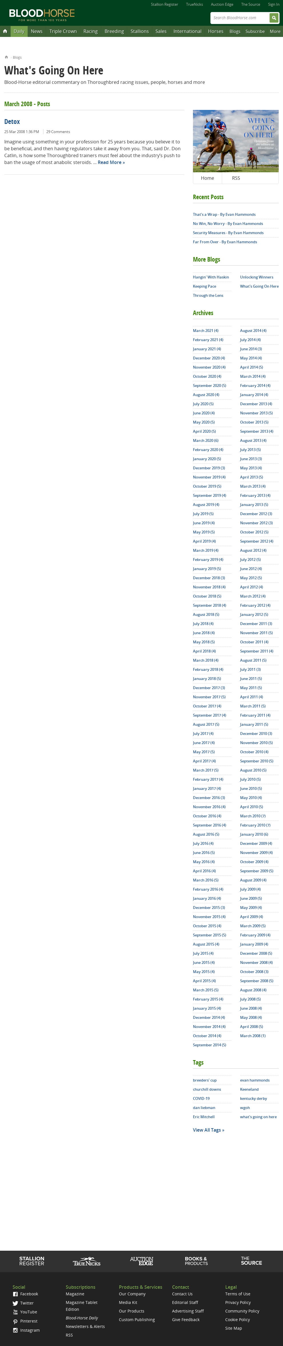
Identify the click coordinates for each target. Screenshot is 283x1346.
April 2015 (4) (204, 980)
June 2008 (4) (251, 1008)
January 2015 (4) (207, 1008)
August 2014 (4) (253, 330)
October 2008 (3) (254, 971)
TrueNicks (194, 4)
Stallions (140, 31)
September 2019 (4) (209, 495)
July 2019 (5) (203, 513)
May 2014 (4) (251, 358)
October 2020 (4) (207, 376)
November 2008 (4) (256, 962)
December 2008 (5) (256, 953)
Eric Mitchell (204, 1116)
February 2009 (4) (255, 935)
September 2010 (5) (256, 761)
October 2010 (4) (254, 751)
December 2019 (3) (209, 468)
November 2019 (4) (209, 477)
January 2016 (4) (207, 898)
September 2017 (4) (209, 715)
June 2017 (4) (204, 742)
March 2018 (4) (205, 660)
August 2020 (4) (206, 394)
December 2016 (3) (209, 797)
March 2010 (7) (253, 816)
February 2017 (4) (208, 779)
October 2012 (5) (254, 532)
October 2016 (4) (207, 816)
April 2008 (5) (251, 1026)
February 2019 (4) (208, 559)
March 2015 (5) (205, 990)
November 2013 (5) (256, 413)
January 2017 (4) (207, 788)
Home (6, 56)
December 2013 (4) (256, 403)
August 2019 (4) (206, 504)
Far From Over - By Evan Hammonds (225, 241)
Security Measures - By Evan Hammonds (228, 232)
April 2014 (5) (251, 367)
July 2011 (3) (250, 669)
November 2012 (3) (256, 522)
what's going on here (258, 1116)
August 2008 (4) (253, 990)
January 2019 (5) (207, 568)
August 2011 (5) (253, 660)
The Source (250, 4)
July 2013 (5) (250, 449)
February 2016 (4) (208, 889)
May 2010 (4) (251, 797)
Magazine (75, 1293)
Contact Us (182, 1293)
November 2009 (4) (256, 852)
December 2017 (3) (209, 687)
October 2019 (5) (207, 486)
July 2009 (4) (250, 889)
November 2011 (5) (256, 632)
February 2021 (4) (208, 339)
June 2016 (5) (204, 852)
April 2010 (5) (251, 806)
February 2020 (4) (208, 449)
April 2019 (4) (204, 541)
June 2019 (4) (204, 522)
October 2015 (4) (207, 925)
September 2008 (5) (256, 980)
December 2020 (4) (209, 358)
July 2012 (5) (250, 559)
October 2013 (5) (254, 422)
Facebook (25, 1293)
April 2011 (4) (251, 696)
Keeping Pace (204, 286)
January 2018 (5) (207, 678)
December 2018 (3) (209, 577)
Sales (161, 31)
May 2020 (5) (204, 422)
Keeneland (249, 1089)
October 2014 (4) (207, 1035)
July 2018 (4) (203, 623)
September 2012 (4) (256, 541)
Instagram (26, 1330)
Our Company (132, 1293)
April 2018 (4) (204, 651)
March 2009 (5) (253, 925)
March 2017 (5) (205, 770)
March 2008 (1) (253, 1035)
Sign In (274, 4)
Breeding (114, 31)
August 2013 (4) (253, 440)
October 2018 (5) (207, 596)
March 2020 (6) (205, 440)
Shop (196, 1261)
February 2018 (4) (208, 669)
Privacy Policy (238, 1302)
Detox (12, 122)
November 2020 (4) (209, 367)
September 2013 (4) (256, 431)
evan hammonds (255, 1080)
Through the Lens (208, 295)
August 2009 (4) (253, 880)
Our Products (131, 1311)
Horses (216, 31)
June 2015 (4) (204, 962)
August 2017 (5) (206, 724)
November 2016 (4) (209, 806)
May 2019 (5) (204, 532)
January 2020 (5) (207, 458)
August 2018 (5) (206, 614)
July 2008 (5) (250, 999)
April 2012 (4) (251, 587)
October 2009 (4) (254, 861)
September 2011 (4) (256, 651)
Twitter (23, 1303)
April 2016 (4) (204, 870)
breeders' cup (205, 1080)
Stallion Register (164, 4)
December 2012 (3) (256, 513)
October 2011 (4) (254, 642)
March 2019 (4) (205, 550)
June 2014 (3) (251, 348)
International (188, 31)
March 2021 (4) (205, 330)
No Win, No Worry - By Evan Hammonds (228, 223)
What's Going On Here (259, 286)
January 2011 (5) (254, 724)
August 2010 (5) (253, 770)
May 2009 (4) (251, 907)
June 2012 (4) (251, 568)
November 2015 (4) (209, 916)
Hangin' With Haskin (211, 277)
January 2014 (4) (254, 394)
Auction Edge (222, 4)
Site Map (233, 1328)
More (275, 31)
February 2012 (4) (255, 605)
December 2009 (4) (256, 843)
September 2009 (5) (256, 870)
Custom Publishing (137, 1319)
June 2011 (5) (251, 678)
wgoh (245, 1107)
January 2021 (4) (207, 348)
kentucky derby (253, 1098)
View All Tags (207, 1130)
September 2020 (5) (209, 385)
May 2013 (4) (251, 468)
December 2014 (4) (209, 1017)
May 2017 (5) (204, 751)
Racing (90, 31)
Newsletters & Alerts (85, 1326)
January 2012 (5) (254, 614)
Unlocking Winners (256, 277)
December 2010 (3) (256, 733)
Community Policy (242, 1311)
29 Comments (58, 131)
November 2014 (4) (209, 1026)
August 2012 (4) (253, 550)
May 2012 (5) (251, 577)
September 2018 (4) (209, 605)
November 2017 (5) (209, 696)
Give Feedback (186, 1319)
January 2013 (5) (254, 504)
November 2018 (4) (209, 587)
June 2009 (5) (251, 898)
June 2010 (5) (251, 788)
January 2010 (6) (254, 834)
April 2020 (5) (204, 431)
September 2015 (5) (209, 935)
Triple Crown (63, 31)
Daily (19, 31)
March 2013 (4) (253, 486)
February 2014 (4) (255, 385)
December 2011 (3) (256, 623)
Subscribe (255, 31)
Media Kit (128, 1302)
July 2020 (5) (203, 403)
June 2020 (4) (204, 413)
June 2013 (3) (251, 458)
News (37, 31)
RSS (236, 178)
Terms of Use (237, 1293)
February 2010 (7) (255, 825)
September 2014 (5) (209, 1044)
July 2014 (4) (250, 339)
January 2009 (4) (254, 944)
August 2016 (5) (206, 834)
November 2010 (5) (256, 742)
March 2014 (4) (253, 376)
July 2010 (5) (250, 779)
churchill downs (207, 1089)
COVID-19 (201, 1098)
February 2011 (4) (255, 715)
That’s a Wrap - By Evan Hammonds (224, 214)
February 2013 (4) (255, 495)
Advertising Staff (188, 1311)
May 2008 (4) (251, 1017)
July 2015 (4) (203, 953)
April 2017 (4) (204, 761)
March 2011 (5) (253, 706)
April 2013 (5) (251, 477)
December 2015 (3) (209, 907)
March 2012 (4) (253, 596)
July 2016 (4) (203, 843)
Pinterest (25, 1321)
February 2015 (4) (208, 999)
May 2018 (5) (204, 642)
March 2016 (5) (205, 880)
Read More (109, 162)
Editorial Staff (185, 1302)
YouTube (25, 1312)
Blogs (235, 31)
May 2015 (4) (204, 971)
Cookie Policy (237, 1319)
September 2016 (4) (209, 825)
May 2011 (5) (251, 687)
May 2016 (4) (204, 861)
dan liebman (204, 1107)
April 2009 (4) (251, 916)
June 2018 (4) (204, 632)
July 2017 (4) (203, 733)
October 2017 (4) (207, 706)
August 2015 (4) (206, 944)
